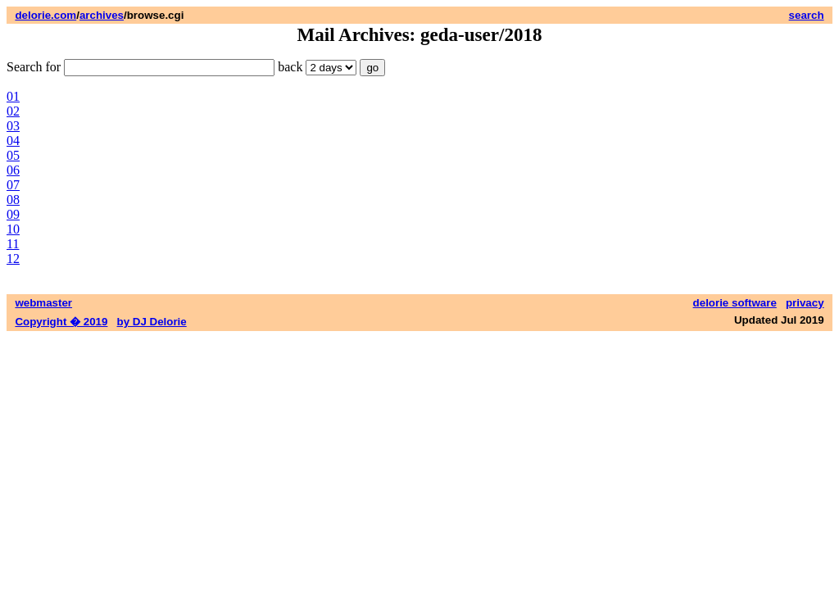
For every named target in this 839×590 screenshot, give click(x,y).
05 (13, 155)
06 (13, 170)
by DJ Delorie (152, 321)
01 (13, 96)
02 (13, 111)
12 (13, 259)
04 (13, 141)
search (806, 15)
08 (13, 199)
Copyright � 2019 (61, 321)
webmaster (43, 303)
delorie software (735, 303)
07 (13, 185)
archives (101, 15)
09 (13, 214)
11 (13, 244)
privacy (805, 303)
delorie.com (45, 15)
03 (13, 126)
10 (13, 229)
